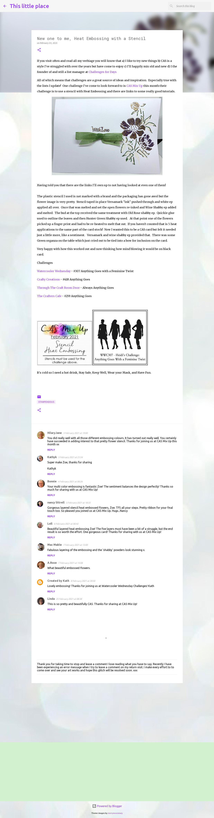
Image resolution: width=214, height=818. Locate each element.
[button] (39, 50)
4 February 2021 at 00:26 (70, 481)
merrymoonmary (115, 813)
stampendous (46, 402)
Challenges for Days (103, 72)
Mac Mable (54, 544)
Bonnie (52, 481)
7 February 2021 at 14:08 (70, 563)
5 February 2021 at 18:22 (78, 502)
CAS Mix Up (134, 85)
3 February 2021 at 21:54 (70, 457)
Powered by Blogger (107, 806)
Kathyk (52, 457)
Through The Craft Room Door (58, 287)
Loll (49, 523)
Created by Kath (58, 580)
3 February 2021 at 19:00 (75, 433)
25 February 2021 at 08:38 (69, 599)
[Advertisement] (107, 712)
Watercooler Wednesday (54, 271)
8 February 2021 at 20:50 (83, 581)
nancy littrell (56, 502)
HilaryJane (54, 432)
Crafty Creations (48, 279)
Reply (51, 449)
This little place (29, 6)
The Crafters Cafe (49, 296)
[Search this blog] (193, 6)
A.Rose (52, 562)
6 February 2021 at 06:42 (66, 524)
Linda (51, 598)
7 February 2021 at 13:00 (75, 545)
